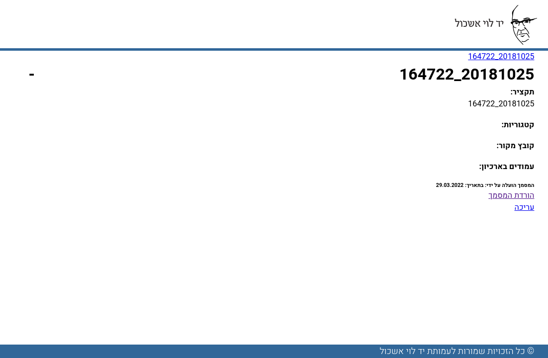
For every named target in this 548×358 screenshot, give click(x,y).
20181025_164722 (501, 57)
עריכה (524, 207)
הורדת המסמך (511, 195)
